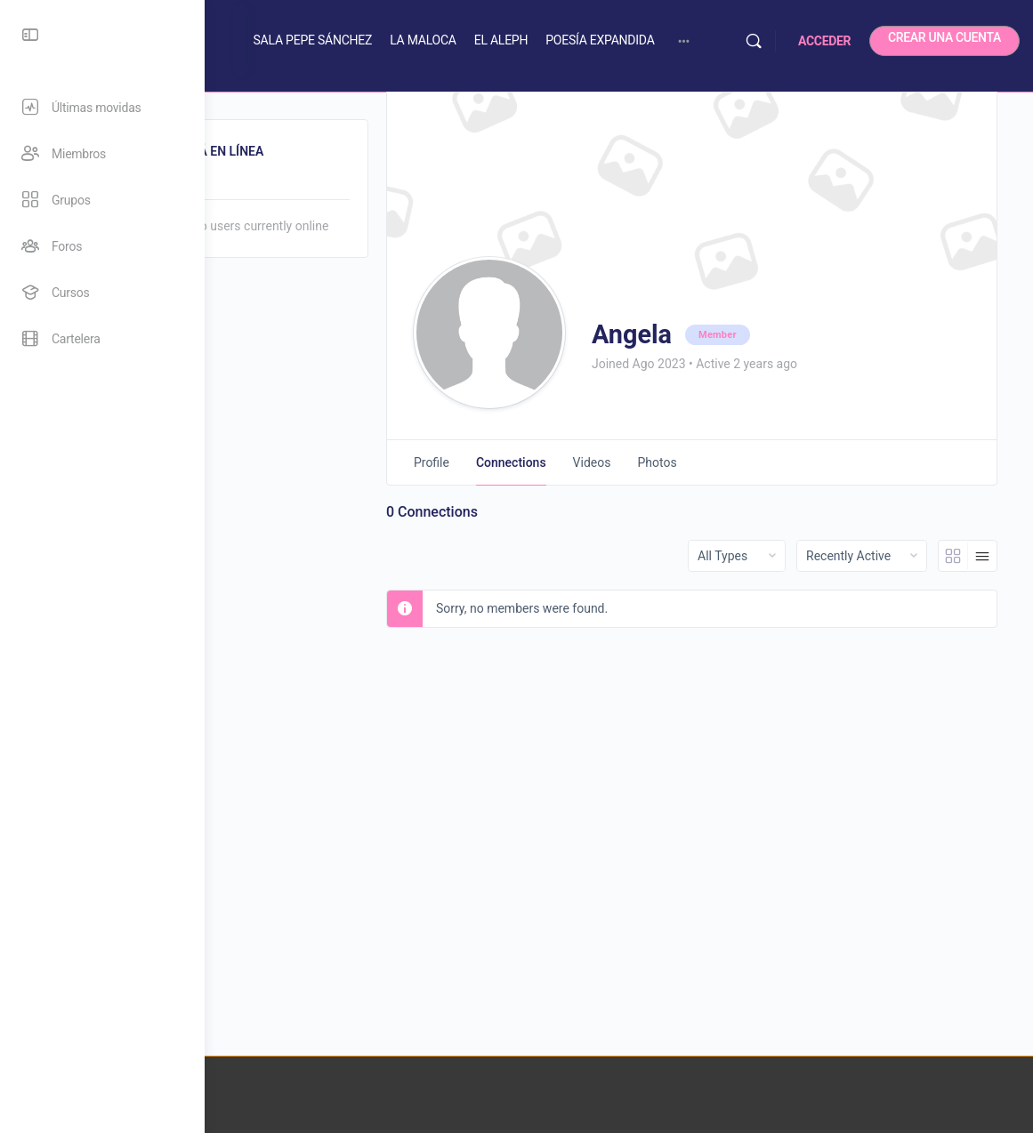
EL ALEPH (594, 40)
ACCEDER (824, 41)
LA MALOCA (515, 40)
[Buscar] (753, 41)
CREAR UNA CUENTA (944, 37)
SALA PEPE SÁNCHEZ (404, 40)
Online (281, 184)
